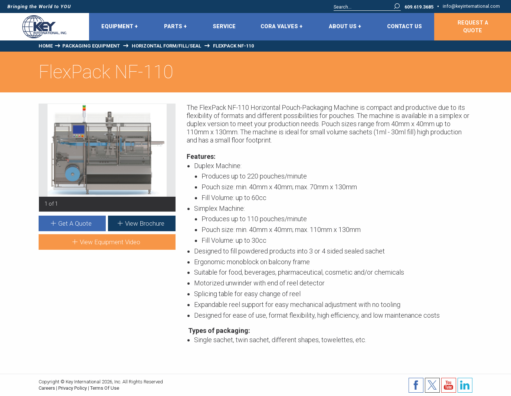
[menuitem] (120, 26)
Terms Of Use (104, 388)
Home (46, 46)
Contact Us (404, 26)
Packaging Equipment (91, 46)
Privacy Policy (72, 388)
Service (224, 26)
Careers (47, 388)
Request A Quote (473, 27)
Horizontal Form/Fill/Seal (166, 46)
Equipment (119, 26)
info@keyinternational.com (471, 6)
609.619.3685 (418, 7)
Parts (175, 26)
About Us (345, 26)
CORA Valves (281, 26)
